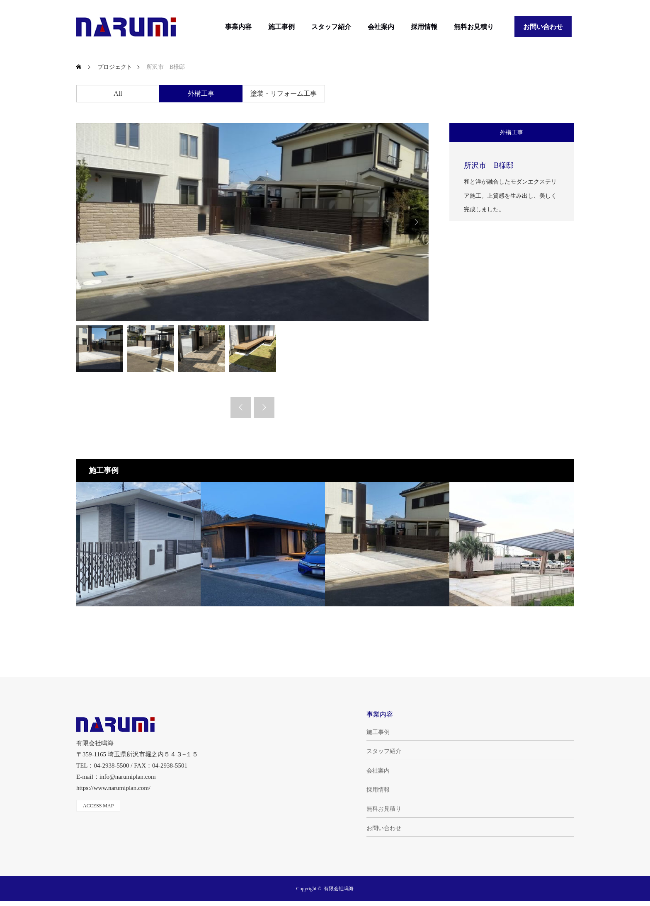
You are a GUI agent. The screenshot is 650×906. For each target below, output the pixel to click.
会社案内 (381, 26)
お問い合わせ (543, 26)
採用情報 (424, 26)
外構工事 (201, 93)
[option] (252, 222)
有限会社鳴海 (339, 888)
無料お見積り (474, 26)
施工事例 (281, 26)
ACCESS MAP (98, 806)
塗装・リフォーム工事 (283, 93)
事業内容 (238, 26)
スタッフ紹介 (331, 26)
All (118, 93)
